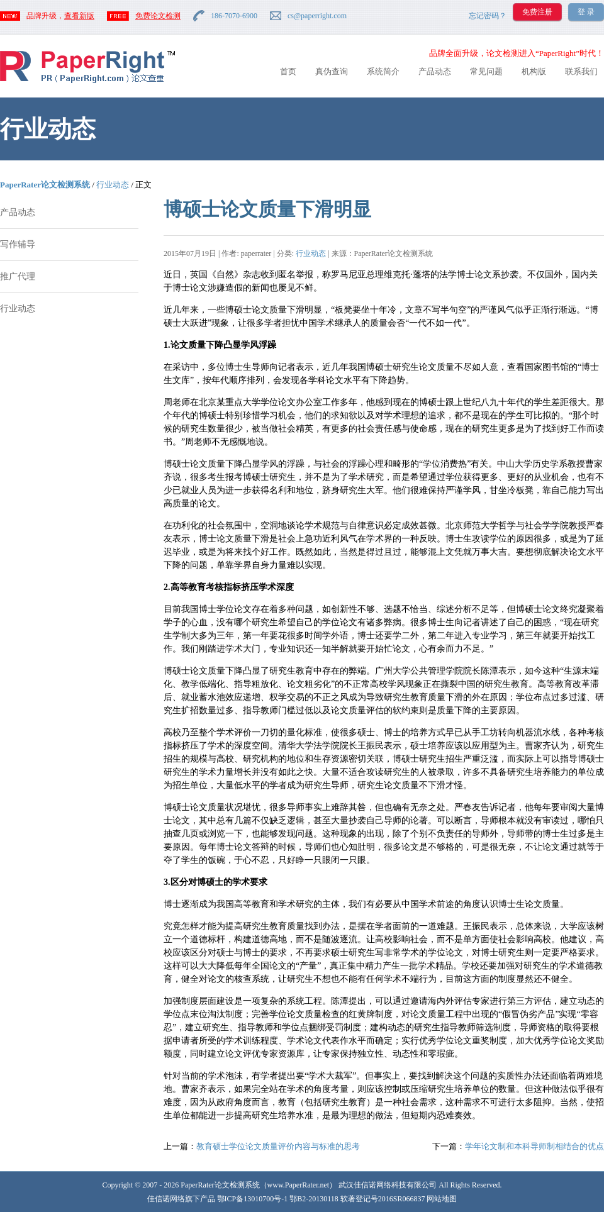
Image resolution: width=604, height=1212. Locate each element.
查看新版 (79, 15)
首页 (288, 71)
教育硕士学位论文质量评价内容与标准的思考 (278, 1146)
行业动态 (112, 184)
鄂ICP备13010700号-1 (252, 1198)
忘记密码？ (487, 15)
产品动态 (434, 71)
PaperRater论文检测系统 (45, 184)
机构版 (534, 71)
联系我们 (581, 71)
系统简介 (383, 71)
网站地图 (442, 1198)
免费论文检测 (158, 15)
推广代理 (17, 276)
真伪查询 (331, 71)
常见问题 (486, 71)
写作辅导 (17, 244)
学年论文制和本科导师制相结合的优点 (534, 1146)
